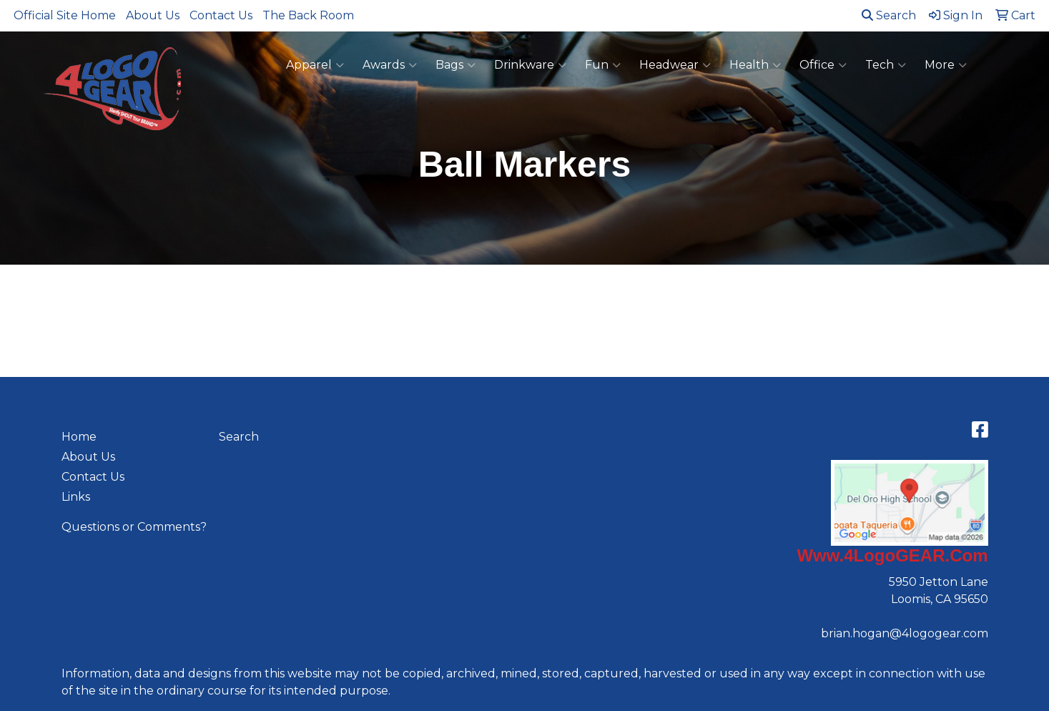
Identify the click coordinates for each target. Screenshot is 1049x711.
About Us (152, 15)
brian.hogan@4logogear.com (904, 633)
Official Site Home (65, 15)
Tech (885, 65)
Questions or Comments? (134, 527)
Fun (603, 65)
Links (75, 497)
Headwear (675, 65)
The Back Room (308, 15)
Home (79, 436)
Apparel (315, 65)
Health (755, 65)
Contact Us (220, 15)
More (946, 65)
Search (889, 15)
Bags (455, 65)
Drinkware (530, 65)
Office (823, 65)
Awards (390, 65)
